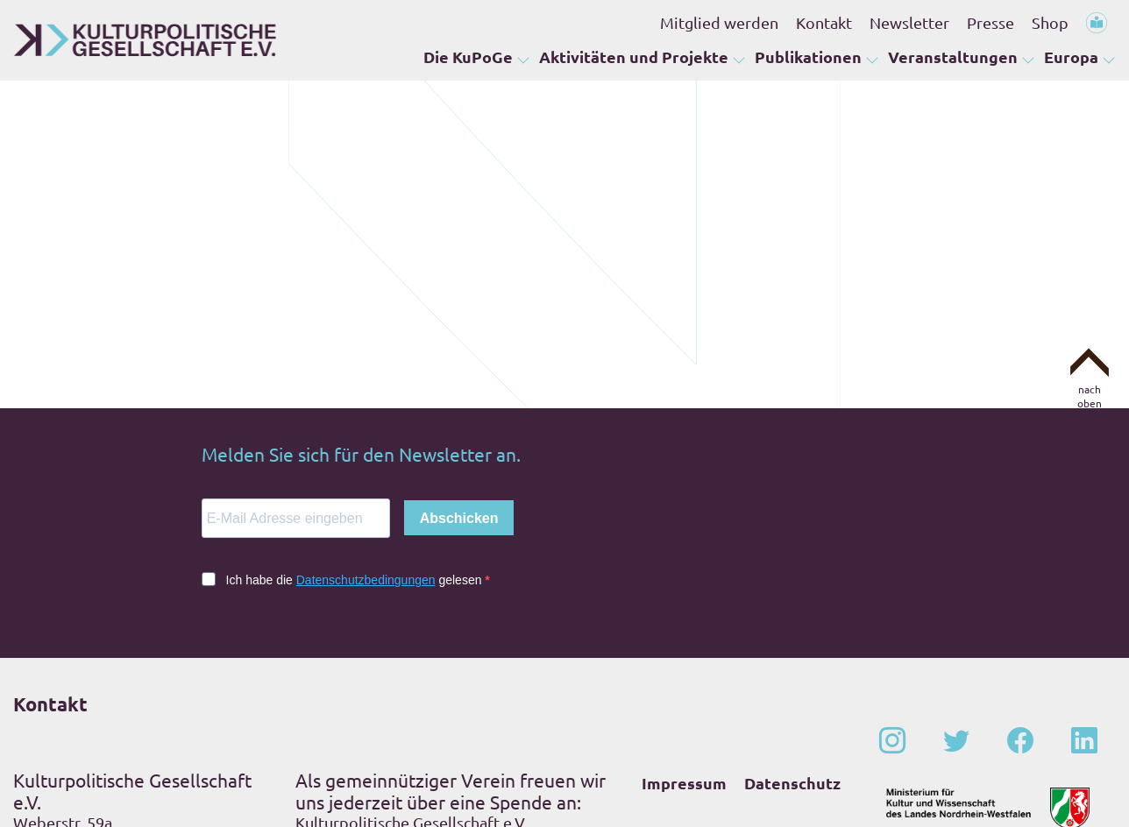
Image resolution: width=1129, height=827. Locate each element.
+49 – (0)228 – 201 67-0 (126, 742)
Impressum (684, 650)
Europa (1071, 57)
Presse (990, 22)
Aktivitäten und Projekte (633, 57)
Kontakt (824, 22)
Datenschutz (792, 650)
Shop (1050, 22)
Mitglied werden (719, 22)
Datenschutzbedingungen (366, 448)
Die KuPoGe (468, 57)
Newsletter (909, 22)
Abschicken (459, 385)
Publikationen (808, 57)
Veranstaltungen (953, 57)
